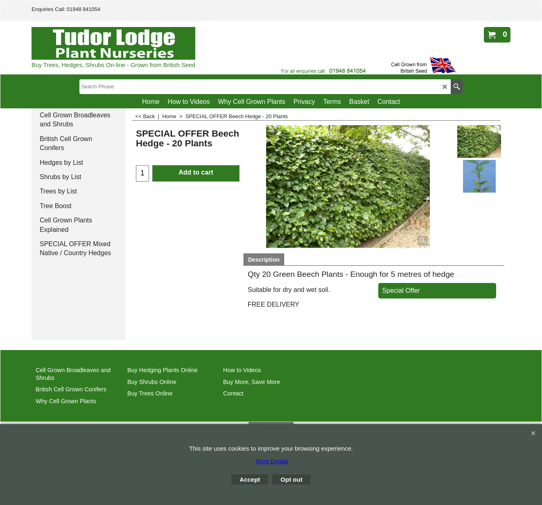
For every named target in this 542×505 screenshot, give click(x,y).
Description (264, 259)
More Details (272, 461)
